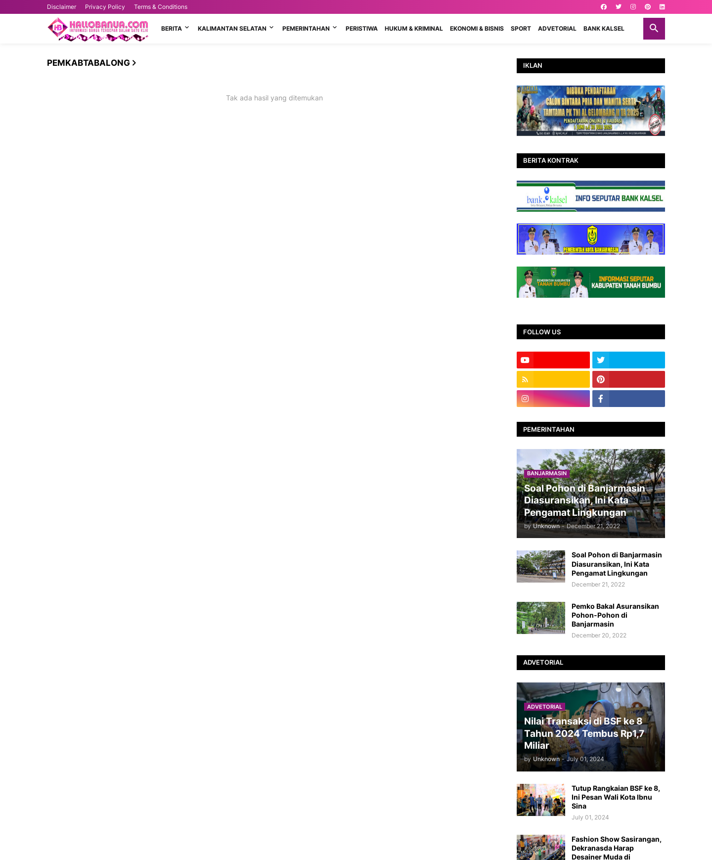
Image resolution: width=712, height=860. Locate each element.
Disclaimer (61, 6)
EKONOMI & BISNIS (477, 28)
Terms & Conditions (160, 6)
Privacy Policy (105, 6)
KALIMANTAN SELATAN (232, 28)
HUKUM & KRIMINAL (414, 28)
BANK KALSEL (603, 28)
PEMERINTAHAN (306, 28)
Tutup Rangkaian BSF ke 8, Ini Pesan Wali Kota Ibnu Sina (616, 797)
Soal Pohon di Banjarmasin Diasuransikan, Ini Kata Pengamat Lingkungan (617, 563)
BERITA (171, 28)
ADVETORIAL (557, 28)
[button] (654, 29)
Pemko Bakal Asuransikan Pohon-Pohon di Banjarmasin (615, 615)
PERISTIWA (362, 28)
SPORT (521, 28)
